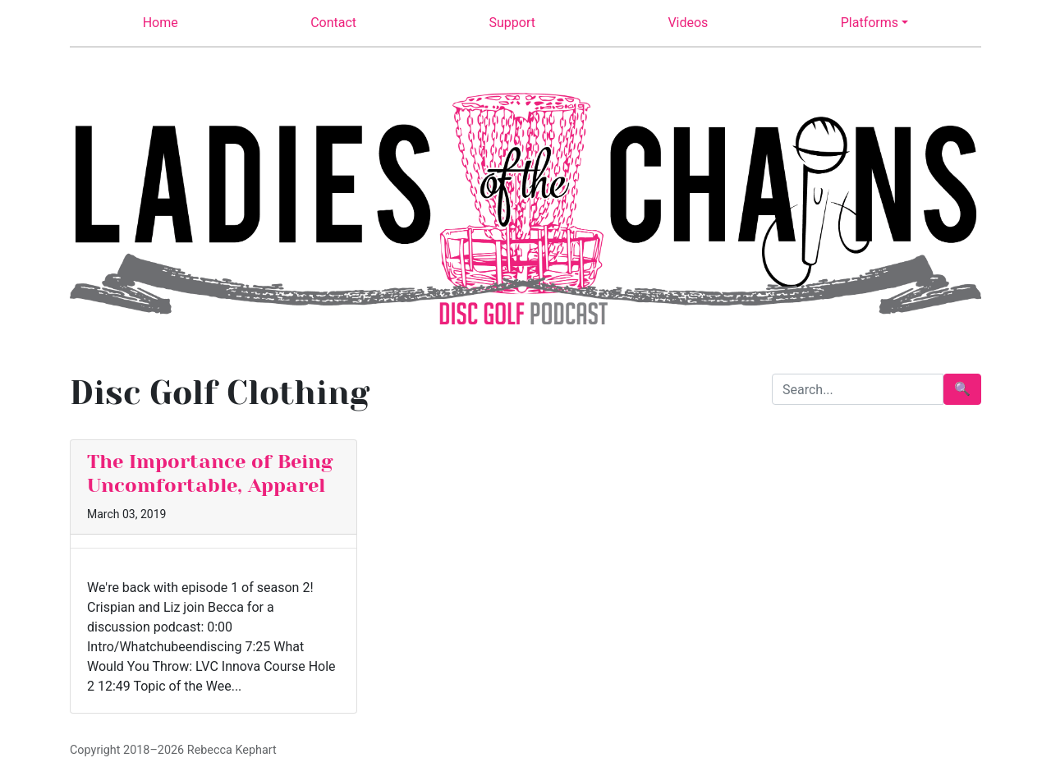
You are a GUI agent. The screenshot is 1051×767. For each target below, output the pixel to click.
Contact (333, 22)
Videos (688, 22)
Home (160, 22)
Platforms (869, 22)
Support (512, 22)
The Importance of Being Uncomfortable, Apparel (210, 473)
